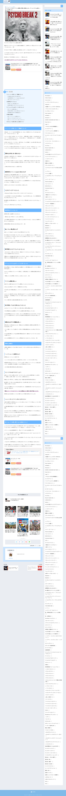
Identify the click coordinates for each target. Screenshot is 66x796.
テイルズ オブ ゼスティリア (51, 308)
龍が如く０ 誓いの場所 (50, 407)
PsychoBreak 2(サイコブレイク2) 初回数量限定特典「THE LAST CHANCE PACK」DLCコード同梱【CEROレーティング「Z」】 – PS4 (25, 64)
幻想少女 (47, 161)
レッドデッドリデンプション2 (52, 102)
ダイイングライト (49, 293)
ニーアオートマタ (49, 336)
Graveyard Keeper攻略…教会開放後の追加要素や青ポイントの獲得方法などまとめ (56, 38)
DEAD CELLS (48, 186)
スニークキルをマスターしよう (14, 118)
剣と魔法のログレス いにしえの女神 (53, 240)
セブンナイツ (48, 275)
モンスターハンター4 (50, 400)
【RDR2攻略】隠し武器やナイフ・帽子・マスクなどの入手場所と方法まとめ (56, 23)
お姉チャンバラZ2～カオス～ (51, 223)
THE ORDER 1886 (49, 255)
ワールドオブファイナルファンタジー (53, 201)
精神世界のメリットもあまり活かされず (16, 98)
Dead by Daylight (49, 181)
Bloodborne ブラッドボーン (51, 364)
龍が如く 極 (48, 409)
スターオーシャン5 (49, 270)
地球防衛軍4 (48, 300)
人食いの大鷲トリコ (50, 347)
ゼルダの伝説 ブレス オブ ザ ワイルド (53, 154)
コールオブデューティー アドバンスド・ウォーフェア (53, 243)
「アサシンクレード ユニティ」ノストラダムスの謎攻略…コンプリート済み (55, 45)
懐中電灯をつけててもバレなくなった (16, 105)
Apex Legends (49, 113)
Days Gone (48, 122)
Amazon (13, 69)
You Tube (48, 145)
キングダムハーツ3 (49, 111)
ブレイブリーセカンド (50, 362)
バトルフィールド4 (49, 344)
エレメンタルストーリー (50, 199)
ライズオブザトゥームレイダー (52, 405)
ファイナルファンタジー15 (51, 355)
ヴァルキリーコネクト (50, 214)
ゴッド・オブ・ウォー (50, 179)
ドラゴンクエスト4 (49, 328)
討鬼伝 (47, 314)
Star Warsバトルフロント (51, 268)
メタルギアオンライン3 (50, 382)
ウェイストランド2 (49, 219)
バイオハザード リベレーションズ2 (53, 340)
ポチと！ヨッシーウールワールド (52, 373)
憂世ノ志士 (48, 420)
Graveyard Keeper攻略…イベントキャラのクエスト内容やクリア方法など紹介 (56, 16)
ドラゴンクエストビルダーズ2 (52, 109)
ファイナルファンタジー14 (51, 353)
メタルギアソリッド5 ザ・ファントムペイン (53, 389)
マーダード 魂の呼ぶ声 (50, 375)
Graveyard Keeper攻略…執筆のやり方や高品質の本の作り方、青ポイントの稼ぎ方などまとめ (54, 84)
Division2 (48, 117)
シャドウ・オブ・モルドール (51, 260)
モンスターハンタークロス (51, 402)
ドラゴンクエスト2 (49, 323)
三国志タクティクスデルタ (51, 195)
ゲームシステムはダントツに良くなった (15, 107)
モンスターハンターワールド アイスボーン (53, 136)
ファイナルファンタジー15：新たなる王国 (53, 168)
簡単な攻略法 (10, 114)
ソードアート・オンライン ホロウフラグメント (53, 286)
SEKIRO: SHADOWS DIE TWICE (52, 120)
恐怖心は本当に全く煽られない (14, 96)
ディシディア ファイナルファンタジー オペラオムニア (53, 303)
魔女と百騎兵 (48, 377)
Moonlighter (48, 95)
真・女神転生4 (49, 266)
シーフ (47, 258)
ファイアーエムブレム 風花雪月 (52, 131)
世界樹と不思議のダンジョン (51, 279)
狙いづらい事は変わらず (13, 103)
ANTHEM (47, 115)
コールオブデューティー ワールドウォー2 (53, 176)
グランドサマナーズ (50, 165)
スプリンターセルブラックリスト (52, 272)
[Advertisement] (22, 80)
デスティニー (48, 312)
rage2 (47, 124)
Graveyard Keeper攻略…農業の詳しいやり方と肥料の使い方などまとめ (56, 31)
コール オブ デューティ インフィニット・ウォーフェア (53, 247)
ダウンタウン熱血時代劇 (50, 295)
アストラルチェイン (50, 133)
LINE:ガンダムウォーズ (50, 429)
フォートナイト (49, 183)
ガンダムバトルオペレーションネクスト (53, 231)
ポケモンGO (48, 371)
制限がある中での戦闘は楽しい (14, 112)
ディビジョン (48, 306)
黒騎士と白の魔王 (49, 163)
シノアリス (48, 171)
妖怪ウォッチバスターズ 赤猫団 (52, 424)
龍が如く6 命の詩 (49, 413)
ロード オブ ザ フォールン (51, 418)
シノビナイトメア (49, 159)
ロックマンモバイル (50, 416)
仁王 (47, 190)
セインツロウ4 (49, 277)
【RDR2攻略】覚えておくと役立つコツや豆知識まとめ (56, 52)
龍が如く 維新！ (49, 411)
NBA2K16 (48, 225)
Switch (47, 152)
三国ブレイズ (48, 197)
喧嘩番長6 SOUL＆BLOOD (51, 238)
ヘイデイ (47, 366)
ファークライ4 (49, 349)
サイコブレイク (49, 253)
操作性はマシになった (12, 101)
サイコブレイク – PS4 (15, 458)
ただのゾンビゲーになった (13, 99)
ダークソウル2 (49, 297)
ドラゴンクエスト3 (49, 325)
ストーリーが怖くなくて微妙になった (15, 94)
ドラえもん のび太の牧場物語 (51, 126)
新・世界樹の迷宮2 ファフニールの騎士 (53, 263)
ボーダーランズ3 (49, 139)
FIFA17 (47, 360)
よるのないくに (49, 427)
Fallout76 (48, 104)
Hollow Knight (49, 98)
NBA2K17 (48, 228)
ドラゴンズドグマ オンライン (51, 333)
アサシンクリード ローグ (51, 210)
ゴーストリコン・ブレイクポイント (53, 141)
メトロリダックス (49, 394)
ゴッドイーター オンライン (51, 156)
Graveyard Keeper (49, 188)
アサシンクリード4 (49, 206)
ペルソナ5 (48, 369)
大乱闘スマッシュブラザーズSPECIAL (53, 106)
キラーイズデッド (49, 233)
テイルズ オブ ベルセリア (51, 310)
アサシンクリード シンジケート (52, 208)
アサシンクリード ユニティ (51, 212)
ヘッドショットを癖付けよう (14, 116)
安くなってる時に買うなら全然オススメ (15, 121)
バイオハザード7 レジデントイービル (53, 342)
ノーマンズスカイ (49, 338)
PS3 (46, 431)
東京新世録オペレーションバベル (52, 317)
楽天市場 (19, 69)
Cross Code (48, 100)
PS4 (46, 433)
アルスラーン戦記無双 (50, 203)
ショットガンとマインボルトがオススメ (16, 119)
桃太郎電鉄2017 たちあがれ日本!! (52, 396)
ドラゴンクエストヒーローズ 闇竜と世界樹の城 (53, 331)
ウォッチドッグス (49, 221)
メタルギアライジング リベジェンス (53, 391)
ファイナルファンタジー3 (51, 351)
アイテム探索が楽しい (13, 109)
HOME (33, 791)
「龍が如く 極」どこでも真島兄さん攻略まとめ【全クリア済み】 (56, 67)
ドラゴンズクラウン (50, 321)
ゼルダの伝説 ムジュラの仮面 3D (52, 283)
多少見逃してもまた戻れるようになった (16, 110)
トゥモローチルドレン (50, 319)
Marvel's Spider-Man (50, 147)
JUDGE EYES (48, 150)
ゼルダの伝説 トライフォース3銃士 (53, 281)
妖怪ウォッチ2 (49, 422)
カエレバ (15, 66)
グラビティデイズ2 (49, 236)
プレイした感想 (38, 545)
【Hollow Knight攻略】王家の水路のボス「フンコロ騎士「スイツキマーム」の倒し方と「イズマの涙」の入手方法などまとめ (54, 59)
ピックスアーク (49, 128)
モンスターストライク (50, 398)
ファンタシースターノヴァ (51, 358)
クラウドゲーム (49, 143)
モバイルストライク (50, 192)
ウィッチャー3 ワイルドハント (52, 217)
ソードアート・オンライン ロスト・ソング (53, 290)
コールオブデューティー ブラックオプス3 (53, 250)
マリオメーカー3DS (50, 380)
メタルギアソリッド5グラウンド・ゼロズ (53, 385)
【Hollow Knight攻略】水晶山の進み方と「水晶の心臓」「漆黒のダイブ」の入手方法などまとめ (54, 75)
